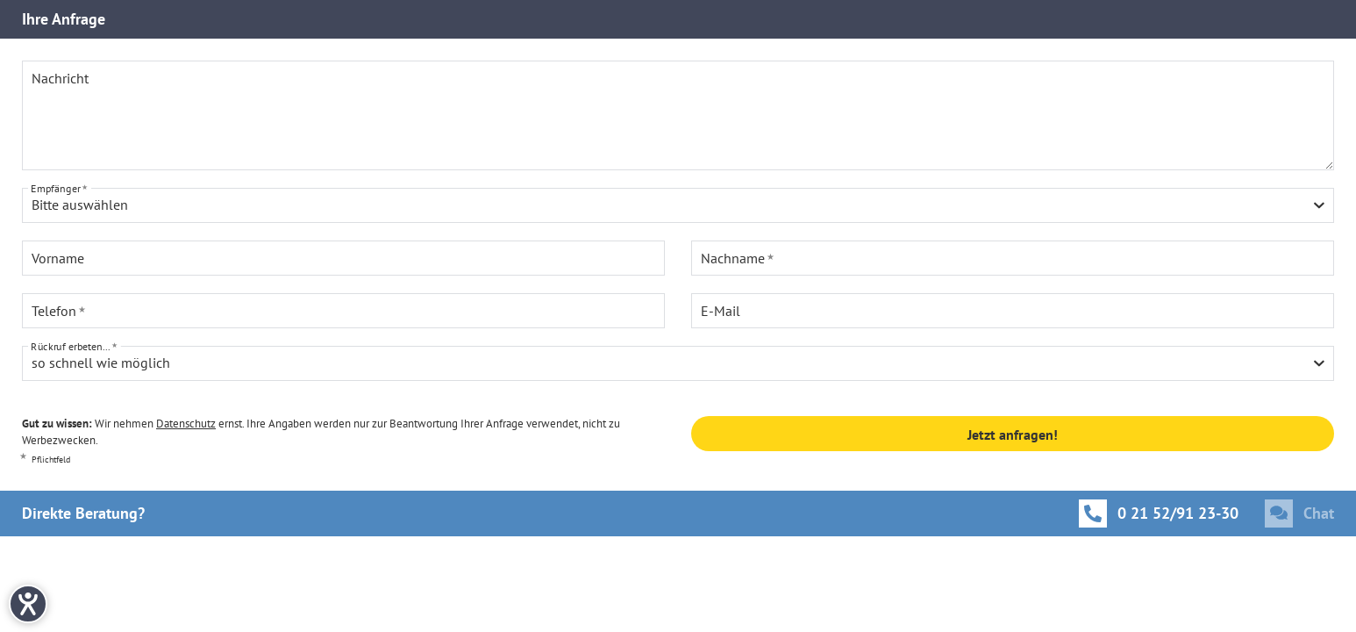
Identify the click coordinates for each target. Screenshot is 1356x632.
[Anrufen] (1158, 513)
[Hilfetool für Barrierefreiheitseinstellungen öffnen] (28, 604)
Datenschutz (186, 423)
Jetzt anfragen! (1012, 434)
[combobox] (678, 205)
